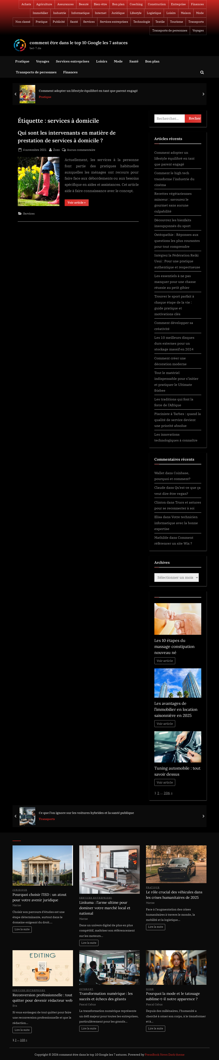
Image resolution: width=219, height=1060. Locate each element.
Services (89, 22)
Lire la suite (22, 929)
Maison (186, 13)
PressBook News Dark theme (165, 1054)
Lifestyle (136, 13)
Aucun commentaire (81, 149)
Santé (74, 22)
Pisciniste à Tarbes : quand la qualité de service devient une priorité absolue (177, 419)
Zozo (56, 149)
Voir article (165, 661)
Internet (100, 13)
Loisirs (171, 13)
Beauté (84, 4)
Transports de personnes (169, 30)
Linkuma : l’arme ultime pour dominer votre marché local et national (104, 908)
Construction (157, 4)
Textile (160, 22)
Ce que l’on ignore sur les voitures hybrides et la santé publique (86, 813)
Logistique (154, 13)
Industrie (59, 13)
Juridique (118, 13)
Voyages (198, 30)
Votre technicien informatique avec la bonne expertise (176, 523)
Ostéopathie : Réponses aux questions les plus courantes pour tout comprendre (177, 240)
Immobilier (40, 13)
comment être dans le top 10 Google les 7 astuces (79, 42)
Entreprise (178, 4)
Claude (159, 487)
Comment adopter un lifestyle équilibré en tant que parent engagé (88, 91)
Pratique (42, 22)
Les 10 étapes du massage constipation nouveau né (174, 646)
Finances (197, 4)
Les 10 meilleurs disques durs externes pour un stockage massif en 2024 (174, 343)
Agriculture (44, 4)
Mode (200, 13)
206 (167, 793)
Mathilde (161, 537)
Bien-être (100, 4)
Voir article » (78, 203)
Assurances (65, 4)
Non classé (22, 22)
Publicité (59, 22)
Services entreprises (114, 22)
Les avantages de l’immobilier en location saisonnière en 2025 (176, 709)
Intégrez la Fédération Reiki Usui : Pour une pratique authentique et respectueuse (177, 261)
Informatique (80, 13)
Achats (26, 4)
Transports (196, 22)
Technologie (141, 22)
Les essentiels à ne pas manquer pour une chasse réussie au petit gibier (175, 282)
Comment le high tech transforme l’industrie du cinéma (174, 179)
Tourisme (176, 22)
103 (22, 1040)
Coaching (136, 4)
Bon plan (118, 4)
